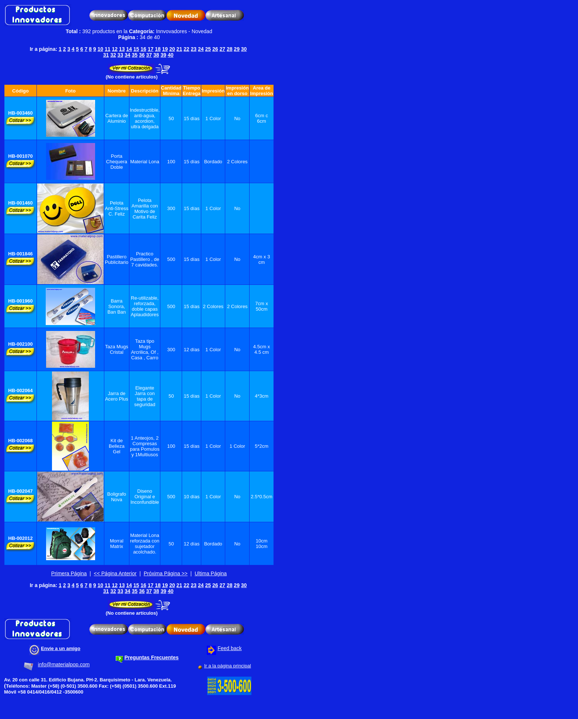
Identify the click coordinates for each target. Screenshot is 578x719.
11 (108, 49)
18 (158, 49)
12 (115, 49)
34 (127, 55)
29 (237, 49)
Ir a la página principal (227, 666)
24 (201, 49)
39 (163, 55)
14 (129, 49)
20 (172, 49)
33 (120, 55)
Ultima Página (211, 573)
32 (113, 55)
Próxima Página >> (166, 573)
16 (143, 49)
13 (122, 49)
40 (171, 55)
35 (135, 55)
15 (136, 49)
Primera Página (69, 573)
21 (179, 49)
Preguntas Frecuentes (151, 657)
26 (215, 49)
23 (194, 49)
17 (151, 49)
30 (244, 49)
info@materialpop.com (64, 664)
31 (106, 55)
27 (222, 49)
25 (208, 49)
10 (100, 49)
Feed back (229, 648)
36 (142, 55)
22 (186, 49)
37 (149, 55)
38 (156, 55)
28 (230, 49)
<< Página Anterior (115, 573)
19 (165, 49)
